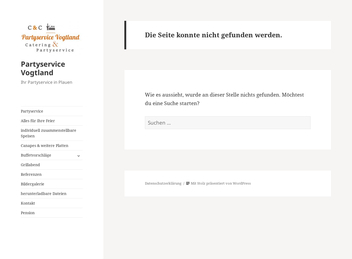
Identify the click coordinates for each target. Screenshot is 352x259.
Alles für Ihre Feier (38, 120)
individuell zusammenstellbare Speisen (48, 133)
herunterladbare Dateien (43, 193)
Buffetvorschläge (36, 155)
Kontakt (28, 203)
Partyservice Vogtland (43, 68)
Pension (28, 212)
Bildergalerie (32, 183)
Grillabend (30, 164)
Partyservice (32, 111)
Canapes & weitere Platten (44, 145)
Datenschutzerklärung (163, 183)
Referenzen (31, 174)
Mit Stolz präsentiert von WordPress (218, 183)
